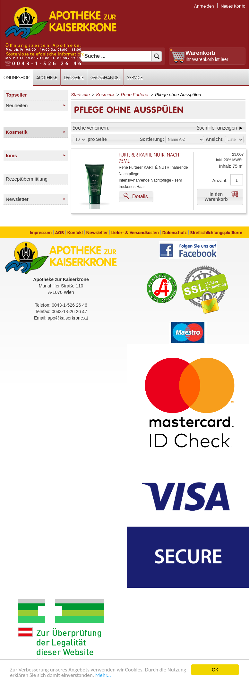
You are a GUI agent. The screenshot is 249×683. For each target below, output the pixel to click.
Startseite (80, 94)
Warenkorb (200, 53)
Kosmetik (105, 94)
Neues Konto (233, 6)
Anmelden (204, 6)
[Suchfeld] (121, 56)
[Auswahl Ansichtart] (234, 139)
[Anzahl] (236, 180)
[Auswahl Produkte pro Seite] (79, 139)
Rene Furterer (135, 94)
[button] (136, 197)
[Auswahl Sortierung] (184, 139)
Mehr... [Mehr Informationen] (103, 675)
